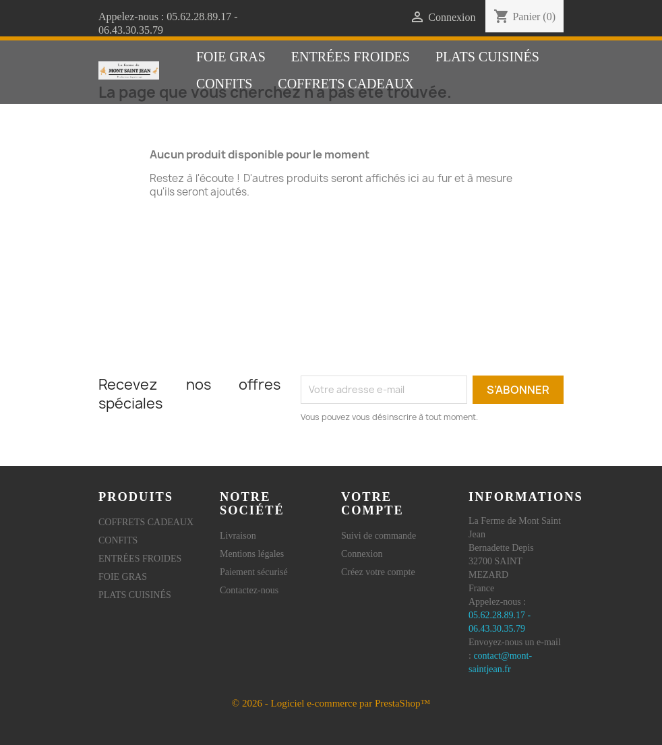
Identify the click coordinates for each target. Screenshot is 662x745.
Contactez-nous (249, 590)
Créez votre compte (378, 572)
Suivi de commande (378, 536)
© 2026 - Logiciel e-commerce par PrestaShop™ (331, 703)
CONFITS (224, 83)
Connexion (361, 554)
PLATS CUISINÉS (487, 56)
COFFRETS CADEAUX (346, 83)
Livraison (238, 536)
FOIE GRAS (231, 56)
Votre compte (372, 503)
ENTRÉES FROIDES (350, 56)
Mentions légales (252, 554)
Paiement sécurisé (254, 572)
